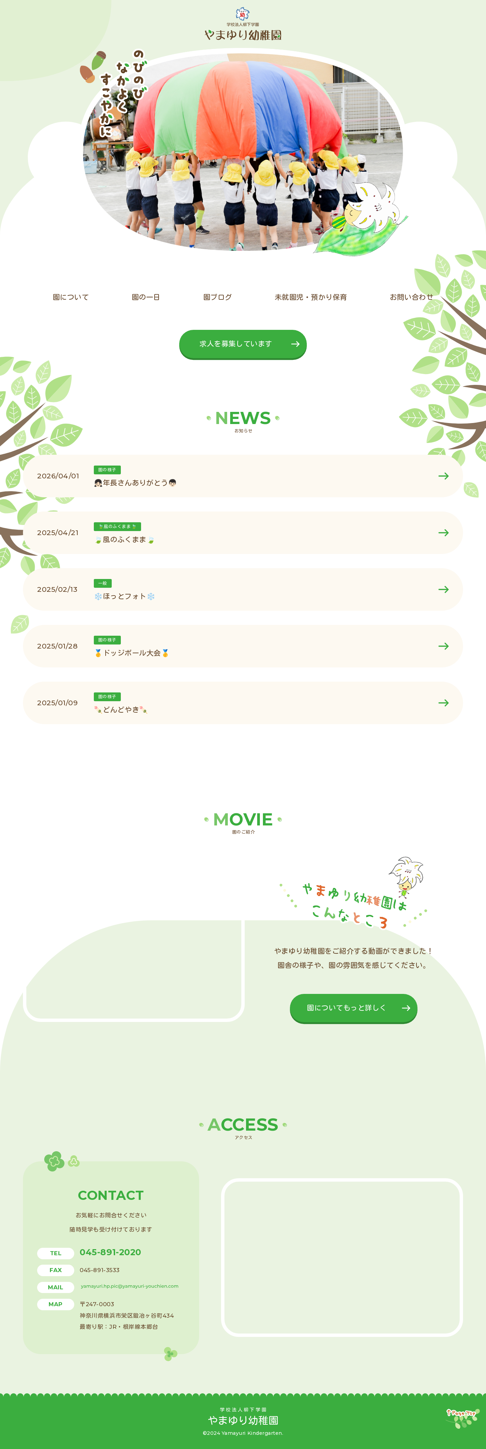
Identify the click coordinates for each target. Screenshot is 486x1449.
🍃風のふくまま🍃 (124, 539)
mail (55, 1287)
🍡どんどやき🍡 (121, 710)
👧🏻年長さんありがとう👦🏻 (135, 483)
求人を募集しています (235, 344)
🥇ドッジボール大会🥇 (132, 653)
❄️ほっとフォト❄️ (124, 596)
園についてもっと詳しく (347, 1008)
